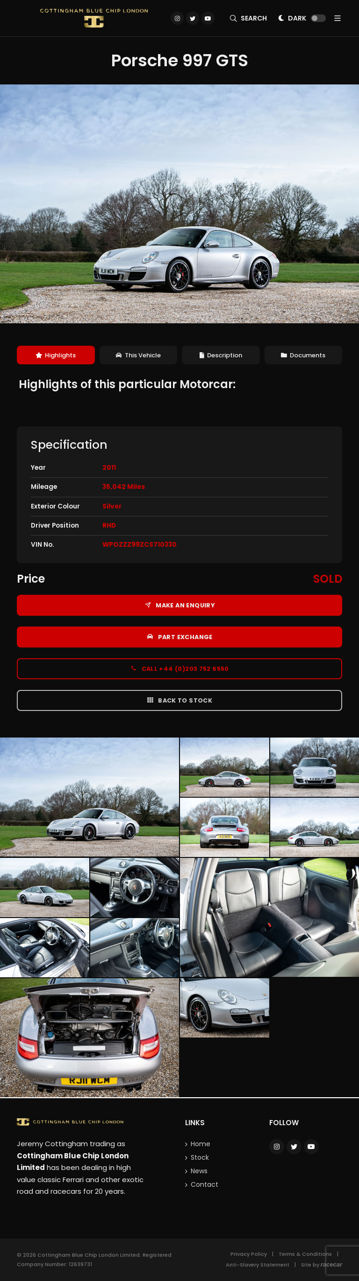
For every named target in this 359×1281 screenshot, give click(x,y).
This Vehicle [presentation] (138, 355)
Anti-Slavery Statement (257, 1264)
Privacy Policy (248, 1254)
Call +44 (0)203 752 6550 (179, 668)
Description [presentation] (221, 355)
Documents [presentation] (303, 355)
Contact (204, 1184)
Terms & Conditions (305, 1254)
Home (200, 1144)
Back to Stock (179, 700)
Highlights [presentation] (56, 355)
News (199, 1171)
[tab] (56, 355)
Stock (200, 1157)
